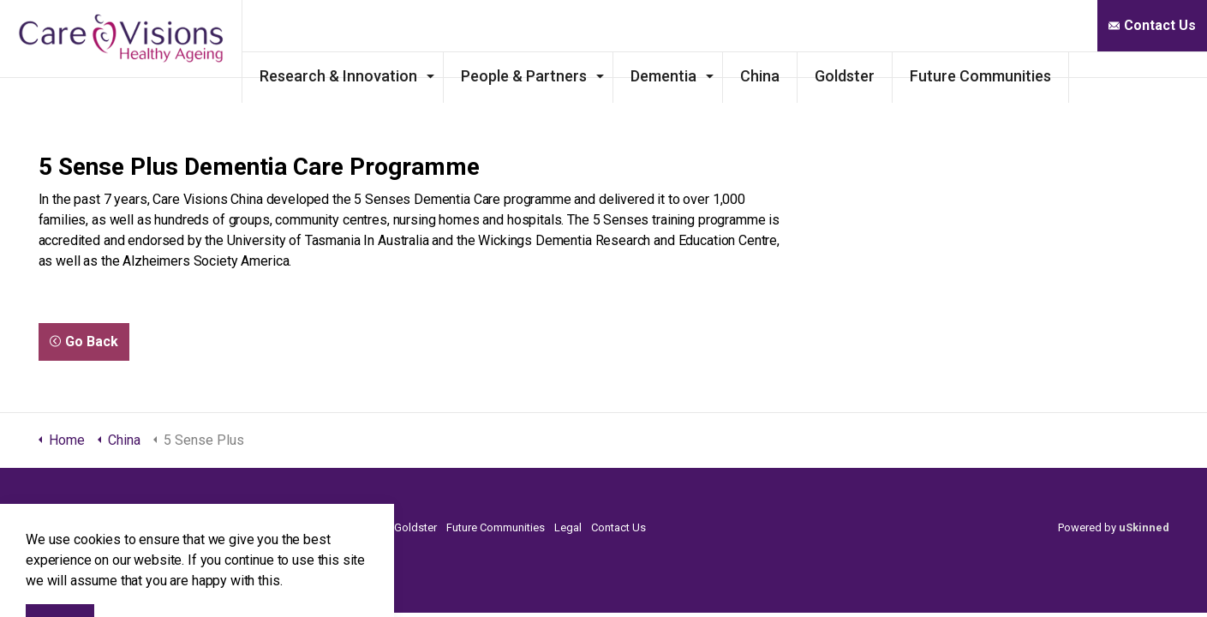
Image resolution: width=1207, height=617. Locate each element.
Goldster (923, 76)
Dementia (741, 76)
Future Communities (1058, 76)
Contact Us (1152, 26)
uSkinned (1144, 527)
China (837, 76)
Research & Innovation (416, 76)
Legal (568, 527)
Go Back (83, 342)
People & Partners (602, 76)
